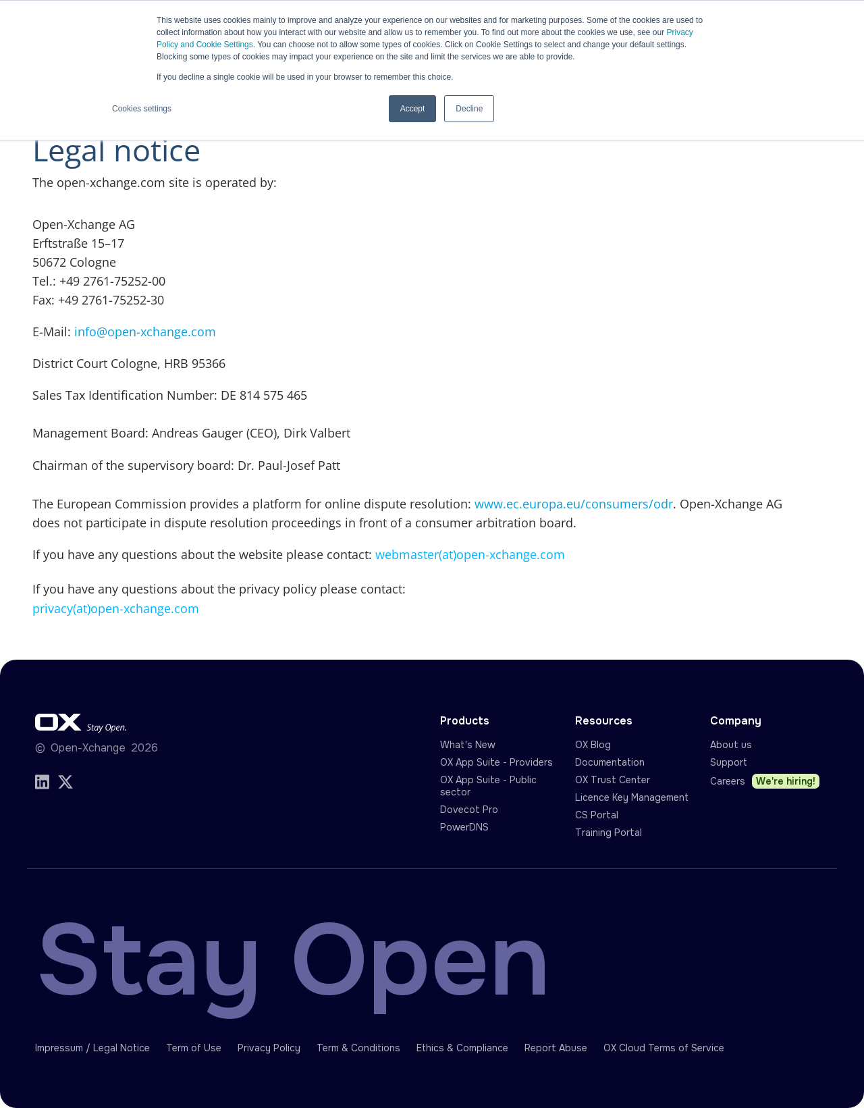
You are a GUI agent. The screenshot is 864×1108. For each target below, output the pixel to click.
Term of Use (193, 1048)
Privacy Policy (269, 1048)
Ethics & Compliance (462, 1048)
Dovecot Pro (469, 809)
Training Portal (608, 832)
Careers (764, 781)
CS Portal (596, 815)
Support (728, 762)
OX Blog (593, 745)
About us (731, 745)
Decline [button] (469, 108)
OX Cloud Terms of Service (663, 1048)
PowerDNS (464, 827)
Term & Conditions (358, 1048)
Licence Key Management (631, 797)
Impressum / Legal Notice (92, 1048)
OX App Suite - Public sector (488, 786)
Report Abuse (555, 1048)
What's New (467, 745)
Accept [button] (412, 108)
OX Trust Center (612, 780)
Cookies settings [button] (141, 108)
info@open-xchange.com (145, 331)
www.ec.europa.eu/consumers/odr (574, 504)
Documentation (610, 762)
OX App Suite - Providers (496, 762)
